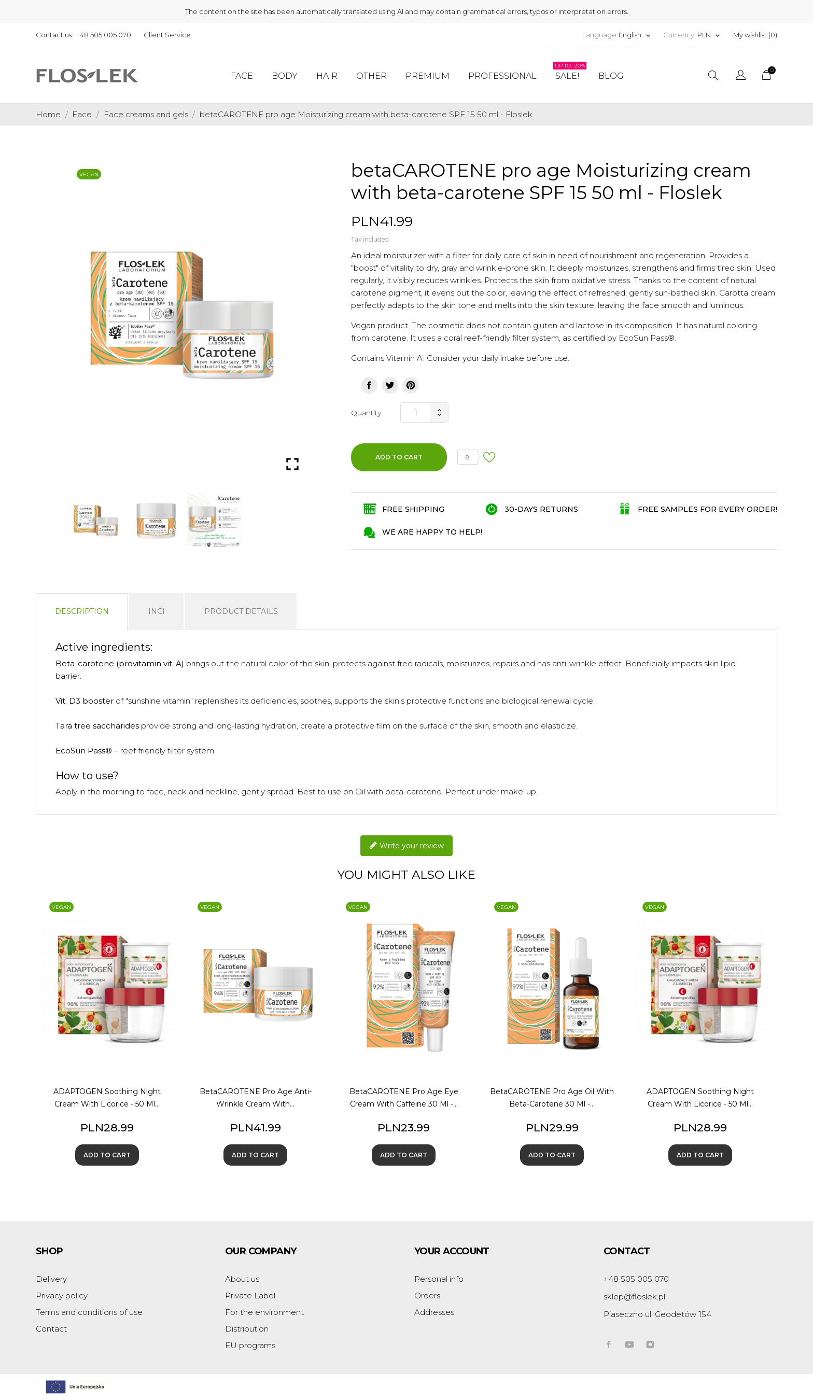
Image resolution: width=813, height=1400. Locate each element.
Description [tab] (82, 611)
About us (242, 1279)
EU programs (250, 1345)
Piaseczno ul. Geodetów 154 (657, 1314)
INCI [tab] (156, 611)
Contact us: (54, 35)
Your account (451, 1251)
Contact (51, 1329)
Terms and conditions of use (89, 1312)
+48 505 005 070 (103, 35)
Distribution (247, 1329)
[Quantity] (415, 412)
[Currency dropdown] (709, 35)
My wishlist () (755, 35)
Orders (427, 1295)
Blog (611, 76)
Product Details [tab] (241, 611)
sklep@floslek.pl (634, 1296)
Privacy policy (62, 1295)
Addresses (434, 1312)
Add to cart (399, 457)
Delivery (51, 1279)
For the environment (264, 1312)
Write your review (406, 846)
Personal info (439, 1279)
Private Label (250, 1295)
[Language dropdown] (635, 35)
